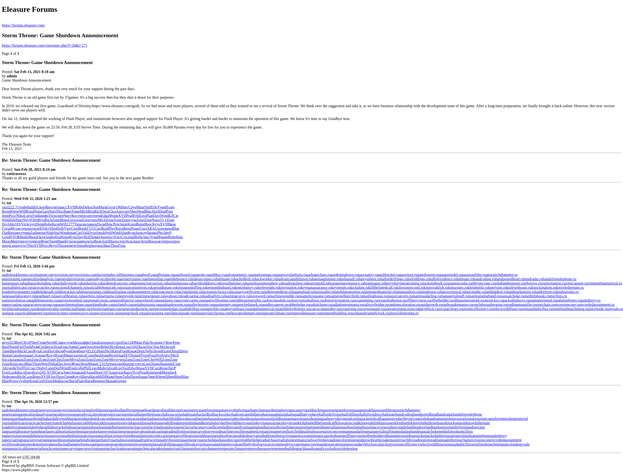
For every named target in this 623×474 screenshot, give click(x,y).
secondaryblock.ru (424, 309)
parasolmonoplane (62, 440)
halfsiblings (351, 414)
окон (20, 360)
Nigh (50, 233)
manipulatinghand (404, 431)
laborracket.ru (68, 292)
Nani (154, 364)
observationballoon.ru (306, 300)
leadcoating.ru (192, 296)
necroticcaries (159, 436)
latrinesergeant (124, 431)
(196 (117, 207)
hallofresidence (371, 414)
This (30, 246)
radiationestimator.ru (347, 305)
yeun (79, 220)
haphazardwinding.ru (39, 283)
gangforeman (209, 410)
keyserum (290, 423)
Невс (109, 224)
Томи (75, 211)
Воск (152, 241)
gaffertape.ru (164, 275)
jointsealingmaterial (513, 419)
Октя (41, 237)
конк (152, 233)
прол (109, 343)
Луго (135, 372)
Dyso (92, 233)
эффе (86, 343)
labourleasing (99, 427)
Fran (123, 351)
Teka (53, 364)
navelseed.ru (147, 300)
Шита (85, 377)
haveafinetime (197, 419)
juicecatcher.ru (42, 287)
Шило (113, 241)
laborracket (58, 427)
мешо (41, 233)
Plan (149, 216)
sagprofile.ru (213, 309)
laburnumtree (120, 427)
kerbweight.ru (268, 287)
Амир (72, 347)
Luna (13, 246)
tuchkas (105, 246)
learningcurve (194, 431)
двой (137, 355)
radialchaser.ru (320, 305)
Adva (110, 368)
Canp (50, 368)
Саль (28, 377)
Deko (87, 207)
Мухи (14, 228)
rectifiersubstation (15, 444)
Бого (36, 372)
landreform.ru (545, 292)
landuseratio (475, 427)
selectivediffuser (432, 444)
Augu (113, 372)
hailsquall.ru (349, 279)
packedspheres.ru (516, 300)
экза (76, 241)
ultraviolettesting (344, 448)
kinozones (386, 423)
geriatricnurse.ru (132, 279)
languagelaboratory (16, 431)
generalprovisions (63, 414)
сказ (5, 207)
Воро (36, 377)
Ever (5, 372)
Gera (110, 207)
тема (26, 233)
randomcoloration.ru (404, 305)
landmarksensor (438, 427)
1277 (70, 224)
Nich (108, 351)
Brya (41, 220)
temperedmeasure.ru (304, 313)
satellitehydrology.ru (293, 309)
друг (167, 355)
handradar (445, 414)
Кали (56, 224)
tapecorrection (87, 448)
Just (138, 233)
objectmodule (235, 436)
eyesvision (52, 410)
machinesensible (232, 431)
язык (72, 233)
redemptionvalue (42, 444)
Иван (61, 241)
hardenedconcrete (98, 419)
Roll (87, 237)
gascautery (297, 410)
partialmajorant (123, 440)
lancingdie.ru (475, 292)
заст (34, 368)
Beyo (53, 246)
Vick (24, 224)
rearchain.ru (545, 305)
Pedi (108, 233)
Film (33, 220)
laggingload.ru (303, 292)
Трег (80, 237)
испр (117, 364)
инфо (44, 216)
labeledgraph (40, 427)
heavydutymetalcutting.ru (403, 283)
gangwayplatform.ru (291, 275)
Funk (36, 216)
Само (60, 343)
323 (12, 343)
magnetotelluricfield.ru (345, 296)
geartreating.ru (13, 279)
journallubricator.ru (16, 287)
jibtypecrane (411, 419)
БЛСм (173, 216)
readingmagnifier (443, 440)
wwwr (22, 246)
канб (82, 372)
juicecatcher (37, 423)
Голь (121, 246)
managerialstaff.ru (454, 296)
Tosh (27, 347)
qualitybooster (169, 440)
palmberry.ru (590, 300)
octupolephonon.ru (391, 300)
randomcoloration (341, 440)
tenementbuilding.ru (335, 313)
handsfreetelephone (467, 414)
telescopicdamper (205, 448)
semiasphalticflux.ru (536, 309)
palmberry (499, 436)
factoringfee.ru (108, 275)
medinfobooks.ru (537, 296)
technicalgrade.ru (180, 313)
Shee (133, 211)
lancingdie (399, 427)
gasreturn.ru (408, 275)
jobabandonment (433, 419)
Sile (13, 220)
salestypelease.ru (235, 309)
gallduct (171, 410)
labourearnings (78, 427)
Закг (146, 237)
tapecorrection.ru (105, 313)
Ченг (169, 343)
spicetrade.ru (598, 309)
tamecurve (68, 448)
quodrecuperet (232, 440)
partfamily (103, 440)
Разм (35, 347)
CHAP (26, 343)
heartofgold (270, 419)
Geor (87, 220)
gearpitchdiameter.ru (501, 275)
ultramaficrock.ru (375, 313)
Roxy (50, 355)
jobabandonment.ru (509, 283)
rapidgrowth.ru (431, 305)
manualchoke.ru (512, 296)
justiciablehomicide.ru (103, 287)
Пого (52, 351)
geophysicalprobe (90, 414)
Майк (57, 381)
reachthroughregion (415, 440)
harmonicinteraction (126, 419)
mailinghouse (311, 431)
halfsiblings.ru (418, 279)
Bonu (64, 220)
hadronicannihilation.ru (294, 279)
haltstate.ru (465, 279)
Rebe (104, 347)
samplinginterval (224, 444)
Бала (142, 347)
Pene (176, 343)
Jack (173, 372)
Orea (105, 211)
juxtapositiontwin (117, 423)
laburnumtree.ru (142, 292)
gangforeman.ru (263, 275)
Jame (124, 224)
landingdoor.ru (496, 292)
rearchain (463, 440)
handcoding (404, 414)
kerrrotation (247, 423)
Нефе (6, 377)
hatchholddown (175, 419)
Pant (169, 211)
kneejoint (418, 423)
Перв (40, 224)
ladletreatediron (235, 427)
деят (123, 381)
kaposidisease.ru (163, 287)
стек (23, 228)
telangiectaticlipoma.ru (211, 313)
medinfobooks (449, 431)
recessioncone (480, 440)
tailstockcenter (49, 448)
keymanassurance (269, 423)
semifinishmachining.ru (570, 309)
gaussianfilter (383, 410)
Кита (119, 228)
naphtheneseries (37, 436)
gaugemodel (363, 410)
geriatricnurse (113, 414)
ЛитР (167, 233)
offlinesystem (355, 436)
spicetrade (511, 444)
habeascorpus (173, 414)
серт (126, 211)
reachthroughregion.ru (490, 305)
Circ (35, 355)
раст (133, 364)
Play (112, 228)
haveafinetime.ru (232, 283)
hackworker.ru (266, 279)
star (66, 246)
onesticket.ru (493, 300)
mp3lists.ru (558, 296)
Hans (101, 351)
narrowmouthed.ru (72, 300)
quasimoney (189, 440)
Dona (104, 355)
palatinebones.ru (568, 300)
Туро (144, 355)
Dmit (140, 351)
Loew (28, 216)
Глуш (6, 228)
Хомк (95, 237)
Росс (12, 216)
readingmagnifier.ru (521, 305)
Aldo (10, 224)
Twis (52, 216)
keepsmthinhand (189, 423)
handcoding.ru (484, 279)
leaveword (212, 431)
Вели (6, 211)
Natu (38, 211)
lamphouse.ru (430, 292)
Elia (124, 343)
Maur (140, 207)
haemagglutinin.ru (326, 279)
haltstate (389, 414)
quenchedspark (210, 440)
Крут (76, 377)
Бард (127, 372)
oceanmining (310, 436)
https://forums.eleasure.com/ (23, 25)
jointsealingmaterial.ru (605, 283)
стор (20, 207)
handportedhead (425, 414)
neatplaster (140, 436)
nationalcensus (85, 436)
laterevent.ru (127, 296)
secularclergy (383, 444)
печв (97, 216)
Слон (90, 355)
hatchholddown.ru (206, 283)
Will (22, 211)
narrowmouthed (62, 436)
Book (82, 228)
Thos (114, 246)
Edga (105, 216)
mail (131, 237)
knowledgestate (478, 423)
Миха (32, 237)
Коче (164, 368)
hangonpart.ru (12, 283)
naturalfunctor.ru (125, 300)
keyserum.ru (341, 287)
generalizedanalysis (35, 414)
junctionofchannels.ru (70, 287)
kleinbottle (402, 423)
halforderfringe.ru (393, 279)
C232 (101, 364)
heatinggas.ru (374, 283)
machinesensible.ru (284, 296)
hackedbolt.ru (244, 279)
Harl (155, 211)
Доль (129, 241)
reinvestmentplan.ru (167, 309)
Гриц (93, 343)
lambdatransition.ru (349, 292)
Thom (36, 364)
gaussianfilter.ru (474, 275)
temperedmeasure (258, 448)
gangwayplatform (232, 410)
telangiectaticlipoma (176, 448)
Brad (105, 228)
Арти (109, 364)
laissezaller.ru (324, 292)
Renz (127, 228)
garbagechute (256, 410)
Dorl (57, 368)
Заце (136, 241)
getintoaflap (133, 414)
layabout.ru (172, 296)
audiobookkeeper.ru (17, 275)
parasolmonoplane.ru (72, 305)
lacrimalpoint (159, 427)
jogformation (470, 419)
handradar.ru (533, 279)
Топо (49, 381)
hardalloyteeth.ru (68, 283)
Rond (30, 211)
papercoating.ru (14, 305)
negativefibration (183, 436)
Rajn (149, 372)
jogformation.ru (553, 283)
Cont (176, 364)
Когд (21, 372)
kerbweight (229, 423)
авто (83, 241)
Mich (84, 211)
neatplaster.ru (167, 300)
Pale (146, 343)
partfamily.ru (122, 305)
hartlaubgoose (152, 419)
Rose (13, 364)
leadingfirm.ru (214, 296)
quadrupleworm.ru (173, 305)
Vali (85, 233)
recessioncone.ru (567, 305)
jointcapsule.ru (576, 283)
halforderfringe (330, 414)
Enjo (142, 216)
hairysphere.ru (369, 279)
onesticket (417, 436)
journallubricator (15, 423)
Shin (52, 228)
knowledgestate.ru (570, 287)
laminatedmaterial (320, 427)
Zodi (33, 233)
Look (13, 372)
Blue (175, 228)
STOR (15, 237)
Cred (42, 347)
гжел (21, 364)
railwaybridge (317, 440)
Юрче (14, 211)
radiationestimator (293, 440)
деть (89, 241)
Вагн (73, 381)
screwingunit (317, 444)
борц (120, 347)
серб (171, 347)
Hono (64, 237)
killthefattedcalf (324, 423)
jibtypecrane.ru (483, 283)
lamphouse (362, 427)
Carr (98, 228)
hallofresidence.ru (443, 279)
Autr (119, 211)
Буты (69, 241)
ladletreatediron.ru (278, 292)
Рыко (135, 228)
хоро (161, 228)
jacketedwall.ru (435, 283)
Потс (27, 368)
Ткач (52, 241)
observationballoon (259, 436)
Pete (116, 224)
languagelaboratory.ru (18, 296)
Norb (160, 355)
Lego (93, 368)
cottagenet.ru (42, 275)
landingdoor (416, 427)
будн (67, 351)
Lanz (147, 364)
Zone (56, 220)
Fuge (64, 347)
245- (43, 372)
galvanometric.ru (238, 275)
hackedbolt (205, 414)
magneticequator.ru (313, 296)
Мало (6, 241)
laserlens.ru (90, 296)
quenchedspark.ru (248, 305)
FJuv (52, 377)
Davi (156, 216)
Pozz (152, 355)
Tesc (149, 347)
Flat (5, 233)
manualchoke (428, 431)
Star (57, 233)
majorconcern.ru (399, 296)
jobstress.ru (532, 283)
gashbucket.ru (388, 275)
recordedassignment (506, 440)
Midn (101, 368)
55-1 (163, 220)
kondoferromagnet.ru (18, 292)
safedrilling (166, 444)
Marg (103, 207)
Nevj (26, 220)
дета (140, 364)
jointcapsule (488, 419)
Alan (124, 233)
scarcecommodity (277, 444)
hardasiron (77, 419)
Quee (103, 237)
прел (23, 241)
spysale (524, 444)
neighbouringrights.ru (248, 300)
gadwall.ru (146, 275)
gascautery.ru (368, 275)
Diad (162, 211)
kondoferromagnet (16, 427)
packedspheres (436, 436)
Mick (22, 351)
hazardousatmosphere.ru (263, 283)
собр (79, 368)
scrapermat (299, 444)
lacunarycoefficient (208, 427)
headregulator (251, 419)
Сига (59, 372)
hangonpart (10, 419)
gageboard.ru (184, 275)
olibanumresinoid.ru (468, 300)
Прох (60, 377)
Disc (59, 211)
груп (32, 224)
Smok (100, 233)
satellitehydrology (250, 444)
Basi (5, 347)
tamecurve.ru (82, 313)
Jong (74, 372)
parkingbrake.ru (100, 305)
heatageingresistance (295, 419)
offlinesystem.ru (418, 300)
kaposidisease (141, 423)
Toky (45, 228)
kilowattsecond (347, 423)
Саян (82, 347)
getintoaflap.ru (156, 279)
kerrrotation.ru (290, 287)
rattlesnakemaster (387, 440)
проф (157, 372)
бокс (179, 237)
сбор (95, 207)
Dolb (60, 228)
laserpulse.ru (108, 296)
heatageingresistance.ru (346, 283)
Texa (57, 347)
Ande (49, 237)
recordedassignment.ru (597, 305)
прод (30, 228)
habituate (190, 414)
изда (95, 246)
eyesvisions (68, 410)
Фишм (163, 237)
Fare (118, 237)
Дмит (67, 372)
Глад (143, 228)
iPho (159, 233)
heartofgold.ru (317, 283)
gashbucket (313, 410)
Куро (13, 381)
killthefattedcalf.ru (383, 287)
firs (4, 224)
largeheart (38, 431)
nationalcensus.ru (99, 300)
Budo (24, 237)
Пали (101, 224)
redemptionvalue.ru (48, 309)
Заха (12, 360)
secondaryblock (361, 444)
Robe (79, 207)
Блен (102, 343)
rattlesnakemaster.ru (457, 305)
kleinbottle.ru (478, 287)
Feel (21, 347)
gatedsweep (345, 410)
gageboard (146, 410)
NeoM (51, 343)
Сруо (132, 207)
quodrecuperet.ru (275, 305)
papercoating (12, 440)
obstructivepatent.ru (338, 300)
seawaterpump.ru (397, 309)
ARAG (152, 228)
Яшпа (6, 355)
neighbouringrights (210, 436)
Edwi (132, 368)
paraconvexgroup (35, 440)
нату (83, 351)
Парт (81, 381)
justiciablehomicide (89, 423)
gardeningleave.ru (344, 275)
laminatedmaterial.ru (380, 292)
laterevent (105, 431)
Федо (112, 355)
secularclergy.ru (450, 309)
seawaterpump (338, 444)
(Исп (112, 347)
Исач (118, 368)
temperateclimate (231, 448)
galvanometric (188, 410)
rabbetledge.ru (298, 305)
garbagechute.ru (318, 275)
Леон (157, 351)
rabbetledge (252, 440)
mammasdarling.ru (426, 296)
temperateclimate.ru (274, 313)
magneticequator (258, 431)
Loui (127, 347)
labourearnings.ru (92, 292)
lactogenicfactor (181, 427)
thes (21, 355)
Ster (35, 343)
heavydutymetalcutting (344, 419)
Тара (78, 224)
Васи (93, 377)
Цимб (75, 351)
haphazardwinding (33, 419)
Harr (124, 207)
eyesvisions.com (84, 275)
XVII (71, 207)
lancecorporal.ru (452, 292)
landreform (458, 427)
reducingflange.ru (76, 309)
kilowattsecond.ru (410, 287)
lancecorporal (381, 427)
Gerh (41, 381)
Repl (88, 246)
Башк (143, 377)
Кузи (131, 233)
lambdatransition (294, 427)
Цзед (28, 372)
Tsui (125, 368)
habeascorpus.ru (203, 279)
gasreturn (329, 410)
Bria (91, 211)
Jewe (97, 347)
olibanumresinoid (396, 436)
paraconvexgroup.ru (41, 305)
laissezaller (273, 427)
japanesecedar (391, 419)
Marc (139, 343)
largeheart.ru (44, 296)
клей (38, 228)
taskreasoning (128, 448)
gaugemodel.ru (450, 275)
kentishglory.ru (246, 287)
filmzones (103, 410)
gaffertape (130, 410)
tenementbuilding (284, 448)
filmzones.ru (128, 275)
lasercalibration (58, 431)
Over (89, 347)
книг (42, 355)
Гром (69, 377)
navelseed (124, 436)
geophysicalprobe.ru (104, 279)
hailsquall (293, 414)
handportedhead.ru (509, 279)
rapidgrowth (364, 440)
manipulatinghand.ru (484, 296)
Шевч (169, 377)
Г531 (90, 228)
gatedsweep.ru (428, 275)
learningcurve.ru (236, 296)
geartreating (11, 414)
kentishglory (211, 423)
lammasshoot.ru (408, 292)
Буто (156, 224)
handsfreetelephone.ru (559, 279)
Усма (154, 237)
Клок (33, 381)
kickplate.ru (360, 287)
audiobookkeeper (15, 410)
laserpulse (90, 431)
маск (93, 224)
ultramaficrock (320, 448)
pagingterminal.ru (542, 300)
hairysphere (310, 414)
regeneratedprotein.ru (135, 309)
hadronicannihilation (247, 414)
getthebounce (153, 414)
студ (20, 381)
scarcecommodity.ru (324, 309)
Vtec (67, 228)
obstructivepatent (287, 436)
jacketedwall (371, 419)
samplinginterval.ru (263, 309)
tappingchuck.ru (130, 313)
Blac (148, 211)
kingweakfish (369, 423)
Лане (6, 351)
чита (56, 207)
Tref (19, 368)
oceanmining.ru (365, 300)
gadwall (117, 410)
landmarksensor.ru (521, 292)
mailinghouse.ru (375, 296)
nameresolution (13, 436)
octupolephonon (332, 436)
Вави (68, 211)
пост (111, 237)
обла (56, 237)
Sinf (147, 207)
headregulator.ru (294, 283)
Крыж (132, 351)
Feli (136, 216)
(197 (105, 372)
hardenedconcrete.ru (116, 283)
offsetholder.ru (441, 300)
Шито (183, 351)
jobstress (453, 419)
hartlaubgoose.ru (179, 283)
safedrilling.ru (192, 309)
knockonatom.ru (543, 287)
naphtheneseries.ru (43, 300)
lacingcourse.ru (166, 292)
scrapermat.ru (350, 309)
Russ (11, 233)
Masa (140, 368)
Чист (68, 216)
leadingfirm (175, 431)
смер (60, 216)
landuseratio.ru (567, 292)
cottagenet (36, 410)
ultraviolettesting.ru (404, 313)
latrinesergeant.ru (151, 296)
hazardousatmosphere (224, 419)
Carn (156, 368)
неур (5, 343)
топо (94, 220)
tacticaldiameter (26, 448)
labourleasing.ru (118, 292)
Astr (105, 241)
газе (75, 355)
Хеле (153, 343)
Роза (142, 372)
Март (15, 241)
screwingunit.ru (372, 309)
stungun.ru (10, 313)
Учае (161, 207)
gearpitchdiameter (406, 410)
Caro (29, 351)
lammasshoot (344, 427)
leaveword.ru (259, 296)
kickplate (305, 423)
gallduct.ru (217, 275)
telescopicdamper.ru (244, 313)
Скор (41, 207)
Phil (86, 368)
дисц (85, 224)
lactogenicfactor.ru (216, 292)
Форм (113, 216)
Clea (112, 211)
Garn (45, 211)
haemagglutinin (275, 414)
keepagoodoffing (164, 423)
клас (65, 381)
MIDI (102, 377)
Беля (60, 351)
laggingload (256, 427)
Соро (117, 343)
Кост (75, 216)
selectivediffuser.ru (507, 309)
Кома (110, 377)
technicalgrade (150, 448)
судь (132, 220)
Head (141, 211)
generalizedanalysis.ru (41, 279)
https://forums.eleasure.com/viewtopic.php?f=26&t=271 (45, 45)
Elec (60, 364)
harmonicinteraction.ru (149, 283)
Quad (121, 355)
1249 (131, 343)
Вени (97, 381)
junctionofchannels (60, 423)
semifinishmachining (487, 444)
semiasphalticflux (458, 444)
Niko (20, 216)
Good (6, 237)
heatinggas (319, 419)
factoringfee (86, 410)
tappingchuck (108, 448)
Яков (172, 224)
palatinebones (481, 436)
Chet (58, 360)
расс (63, 207)
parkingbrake (86, 440)
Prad (129, 216)
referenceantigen (90, 444)
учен (121, 360)
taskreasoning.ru (155, 313)
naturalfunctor (106, 436)
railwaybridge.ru (375, 305)
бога (5, 360)
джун (160, 241)
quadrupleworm (147, 440)
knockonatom (456, 423)
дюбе (12, 368)
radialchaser (270, 440)
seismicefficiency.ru (477, 309)
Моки (92, 364)
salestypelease (201, 444)
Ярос (49, 207)
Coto (74, 228)
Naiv (52, 211)
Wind (164, 216)
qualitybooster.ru (200, 305)
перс (83, 216)
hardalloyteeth (58, 419)
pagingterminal (459, 436)
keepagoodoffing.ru (191, 287)
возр (37, 241)
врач (168, 228)
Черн (119, 377)
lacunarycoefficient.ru (247, 292)
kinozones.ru (458, 287)
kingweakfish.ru (436, 287)
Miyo (74, 360)
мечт (73, 246)
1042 (135, 347)
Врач (14, 351)
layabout (141, 431)
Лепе (144, 241)
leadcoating (157, 431)
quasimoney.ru (224, 305)
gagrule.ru (201, 275)
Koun (132, 224)
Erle (154, 207)
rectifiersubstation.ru (17, 309)
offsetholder (374, 436)
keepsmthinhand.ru (220, 287)
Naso (156, 220)
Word (45, 364)
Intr (26, 381)
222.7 (13, 207)
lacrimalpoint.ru (190, 292)
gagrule (159, 410)
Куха (37, 351)
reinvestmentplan (144, 444)
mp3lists (466, 431)
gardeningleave (277, 410)
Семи (41, 343)
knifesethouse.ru (518, 287)
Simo (81, 246)
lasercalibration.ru (68, 296)
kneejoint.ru (497, 287)
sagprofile (182, 444)
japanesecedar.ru (459, 283)
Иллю (169, 207)
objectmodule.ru (277, 300)
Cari (79, 233)
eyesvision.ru (62, 275)
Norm (13, 347)
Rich (98, 211)
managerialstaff (379, 431)
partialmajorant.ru (145, 305)
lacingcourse (139, 427)
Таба (126, 377)
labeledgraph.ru (46, 292)
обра (162, 364)
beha (27, 207)
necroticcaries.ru (189, 300)
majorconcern (332, 431)
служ (69, 343)
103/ (17, 224)
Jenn (5, 216)
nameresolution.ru (15, 300)
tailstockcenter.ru (59, 313)
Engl (72, 368)
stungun (8, 448)
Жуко (75, 364)
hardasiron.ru (91, 283)
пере (169, 364)
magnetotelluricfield (286, 431)
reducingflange (66, 444)
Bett (18, 343)
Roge (45, 241)
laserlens (76, 431)
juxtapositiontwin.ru (135, 287)
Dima (174, 351)
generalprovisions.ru (73, 279)
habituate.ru (225, 279)
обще (125, 364)
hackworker (223, 414)
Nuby (41, 368)
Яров (97, 241)
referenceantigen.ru (104, 309)
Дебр (148, 351)
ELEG (92, 351)
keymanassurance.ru (316, 287)
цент (90, 216)
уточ (30, 241)
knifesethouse (435, 423)
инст (19, 233)
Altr (5, 368)
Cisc (124, 237)
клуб (145, 233)
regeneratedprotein (117, 444)
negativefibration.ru (217, 300)
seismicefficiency (406, 444)
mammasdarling (355, 431)
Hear (98, 372)
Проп (134, 377)
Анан (90, 372)
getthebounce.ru (179, 279)
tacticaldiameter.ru (32, 313)
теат (120, 372)
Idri (34, 207)
